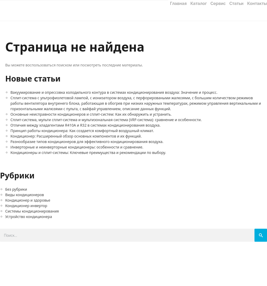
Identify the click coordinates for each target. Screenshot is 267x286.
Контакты (257, 3)
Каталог (198, 3)
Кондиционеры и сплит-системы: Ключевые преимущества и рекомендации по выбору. (88, 152)
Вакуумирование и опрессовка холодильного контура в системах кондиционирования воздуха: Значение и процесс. (113, 92)
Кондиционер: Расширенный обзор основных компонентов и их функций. (76, 136)
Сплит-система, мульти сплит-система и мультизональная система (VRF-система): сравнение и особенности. (106, 119)
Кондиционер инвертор (26, 205)
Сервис (218, 3)
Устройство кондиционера (28, 216)
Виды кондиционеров (24, 194)
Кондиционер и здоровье (27, 200)
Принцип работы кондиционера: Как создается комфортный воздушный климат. (82, 130)
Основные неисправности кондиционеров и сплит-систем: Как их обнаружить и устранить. (91, 114)
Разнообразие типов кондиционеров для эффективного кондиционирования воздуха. (86, 141)
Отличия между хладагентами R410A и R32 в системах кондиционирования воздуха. (85, 125)
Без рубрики (16, 189)
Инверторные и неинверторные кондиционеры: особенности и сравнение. (76, 147)
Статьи (236, 3)
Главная (178, 3)
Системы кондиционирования (32, 211)
